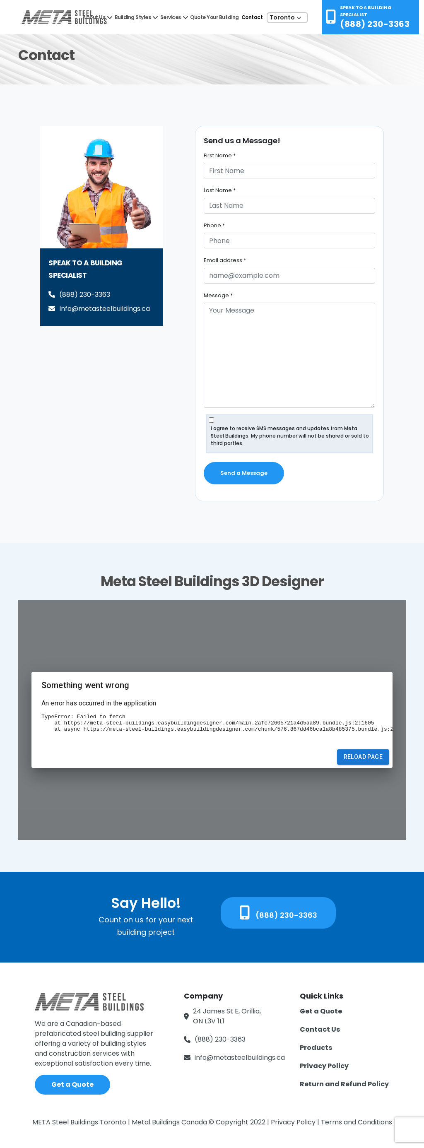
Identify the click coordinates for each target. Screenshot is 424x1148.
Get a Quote (72, 1084)
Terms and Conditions (356, 1122)
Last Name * (220, 190)
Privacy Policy (324, 1066)
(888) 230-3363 (375, 24)
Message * (218, 295)
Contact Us (320, 1029)
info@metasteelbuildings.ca (240, 1057)
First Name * (220, 155)
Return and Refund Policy (344, 1084)
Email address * (225, 260)
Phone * (214, 225)
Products (316, 1047)
